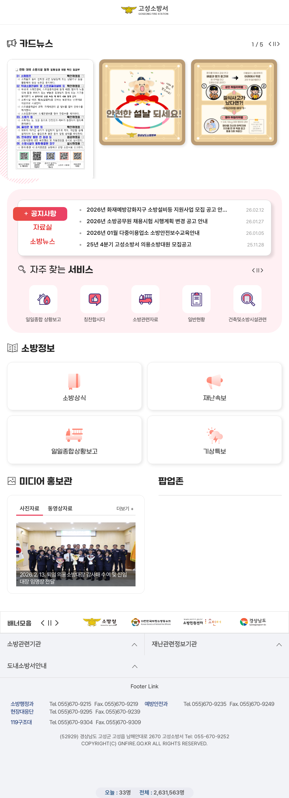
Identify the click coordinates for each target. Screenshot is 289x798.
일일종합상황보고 (74, 452)
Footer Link (144, 686)
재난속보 (214, 398)
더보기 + (125, 508)
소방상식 (74, 398)
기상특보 (214, 452)
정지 (49, 623)
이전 (42, 623)
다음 (57, 623)
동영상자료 (60, 508)
